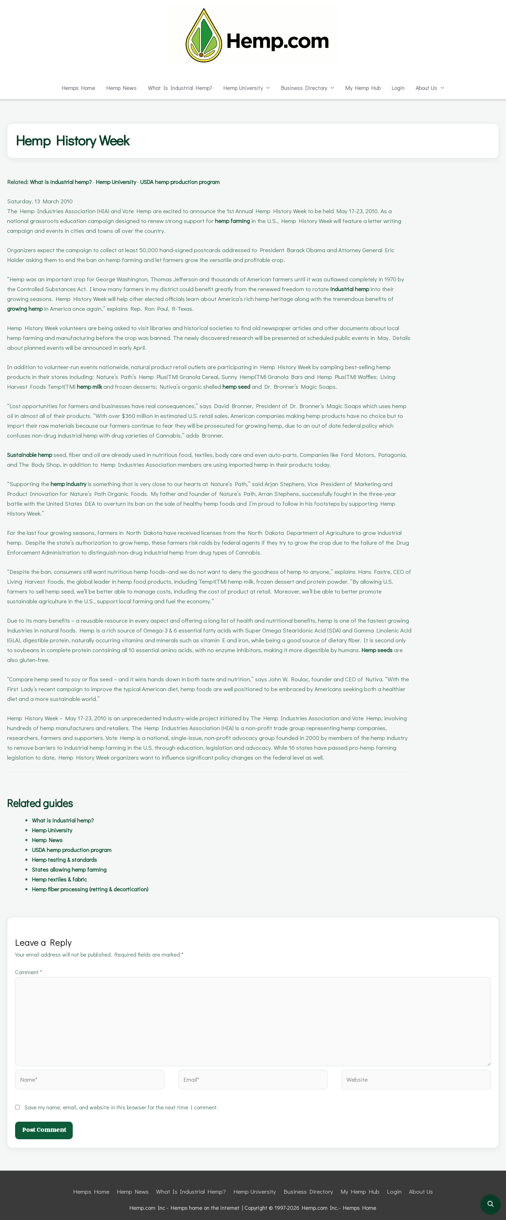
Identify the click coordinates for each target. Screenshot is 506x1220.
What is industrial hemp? (67, 181)
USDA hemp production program (206, 181)
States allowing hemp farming (74, 869)
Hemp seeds (24, 659)
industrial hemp (354, 289)
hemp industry (70, 483)
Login (399, 88)
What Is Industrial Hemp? (177, 88)
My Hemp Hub (363, 88)
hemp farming (232, 220)
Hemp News (119, 88)
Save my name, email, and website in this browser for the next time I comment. (123, 1100)
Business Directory (303, 88)
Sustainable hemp (32, 454)
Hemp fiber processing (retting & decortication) (99, 889)
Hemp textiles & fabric (63, 879)
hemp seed (244, 386)
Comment (29, 972)
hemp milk (92, 386)
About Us (428, 88)
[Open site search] (490, 1204)
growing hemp (27, 308)
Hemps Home (76, 88)
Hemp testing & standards (69, 859)
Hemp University (240, 88)
